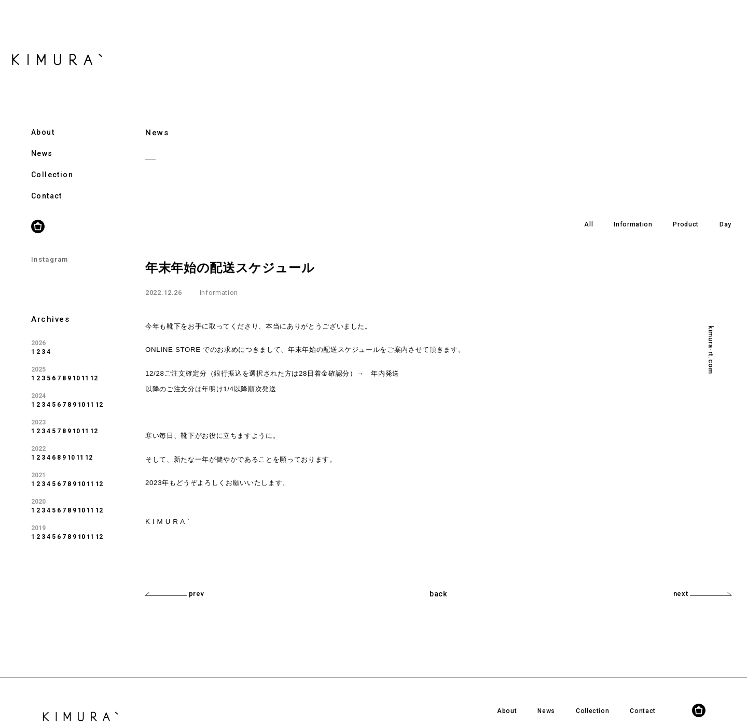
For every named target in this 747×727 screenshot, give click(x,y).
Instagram (49, 248)
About (42, 121)
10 (76, 368)
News (42, 143)
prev (174, 593)
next (702, 593)
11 (85, 368)
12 (94, 368)
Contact (46, 185)
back (438, 594)
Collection (52, 164)
